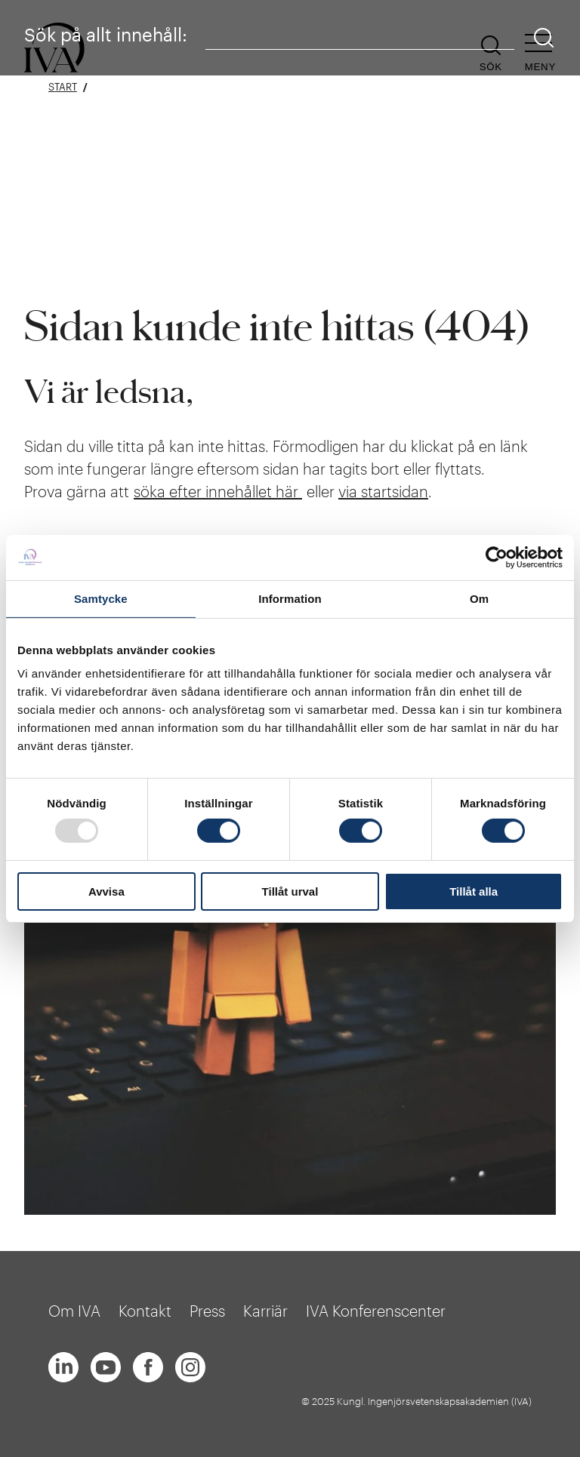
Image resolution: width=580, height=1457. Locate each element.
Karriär (265, 1311)
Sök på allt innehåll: (105, 34)
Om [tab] (479, 598)
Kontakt (145, 1311)
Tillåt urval (290, 891)
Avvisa (106, 891)
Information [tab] (290, 598)
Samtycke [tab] (101, 598)
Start (62, 87)
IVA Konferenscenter (376, 1311)
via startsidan (383, 491)
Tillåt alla (473, 891)
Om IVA (74, 1311)
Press (207, 1311)
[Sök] (544, 38)
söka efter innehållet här (218, 491)
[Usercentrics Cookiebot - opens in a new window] (496, 557)
